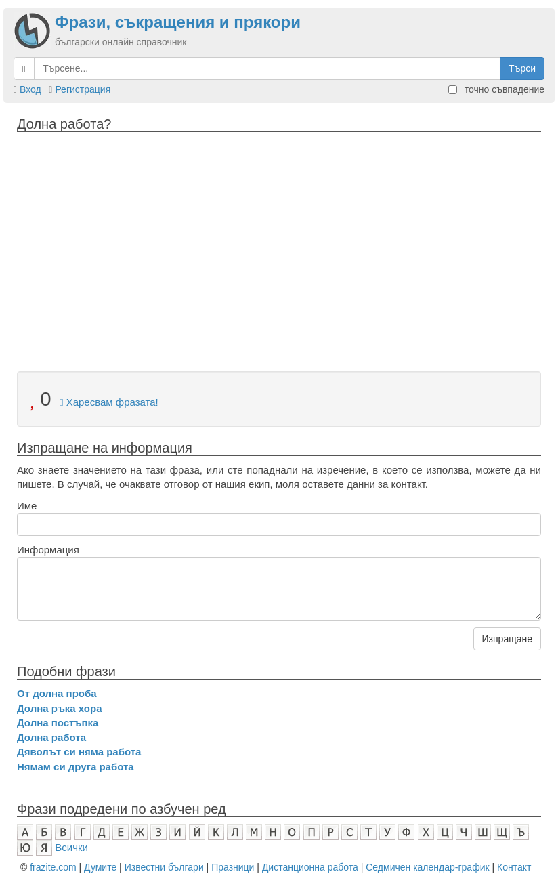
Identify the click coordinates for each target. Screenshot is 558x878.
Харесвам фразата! (109, 402)
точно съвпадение (496, 89)
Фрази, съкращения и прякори (178, 22)
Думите (100, 867)
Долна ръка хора (59, 708)
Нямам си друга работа (75, 766)
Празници (232, 867)
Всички (71, 847)
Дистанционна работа (310, 867)
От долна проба (57, 693)
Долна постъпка (57, 722)
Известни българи (164, 867)
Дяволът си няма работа (79, 751)
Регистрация (82, 89)
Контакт (514, 867)
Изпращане (507, 638)
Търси (522, 68)
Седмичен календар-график (427, 867)
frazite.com (53, 867)
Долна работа (51, 737)
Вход (30, 89)
